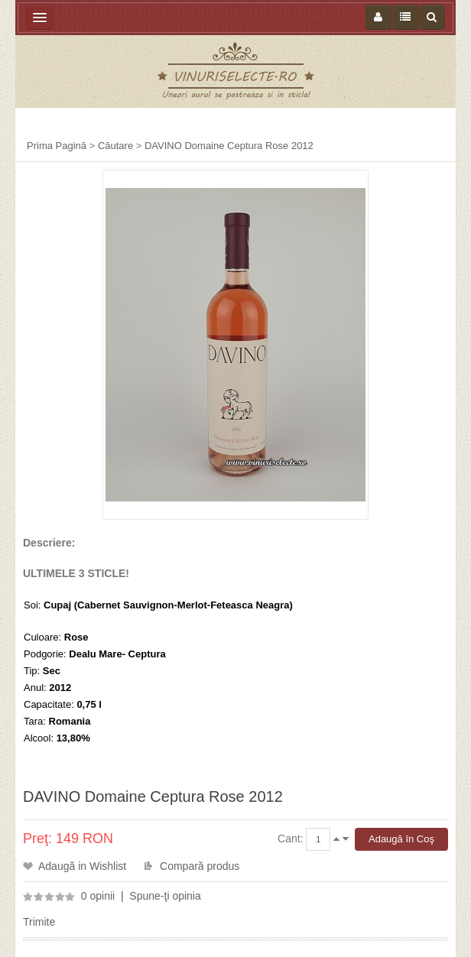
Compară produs (199, 866)
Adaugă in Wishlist (82, 866)
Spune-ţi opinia (164, 896)
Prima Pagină (56, 145)
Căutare (115, 145)
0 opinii (98, 896)
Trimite (39, 922)
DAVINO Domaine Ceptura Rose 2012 (229, 145)
